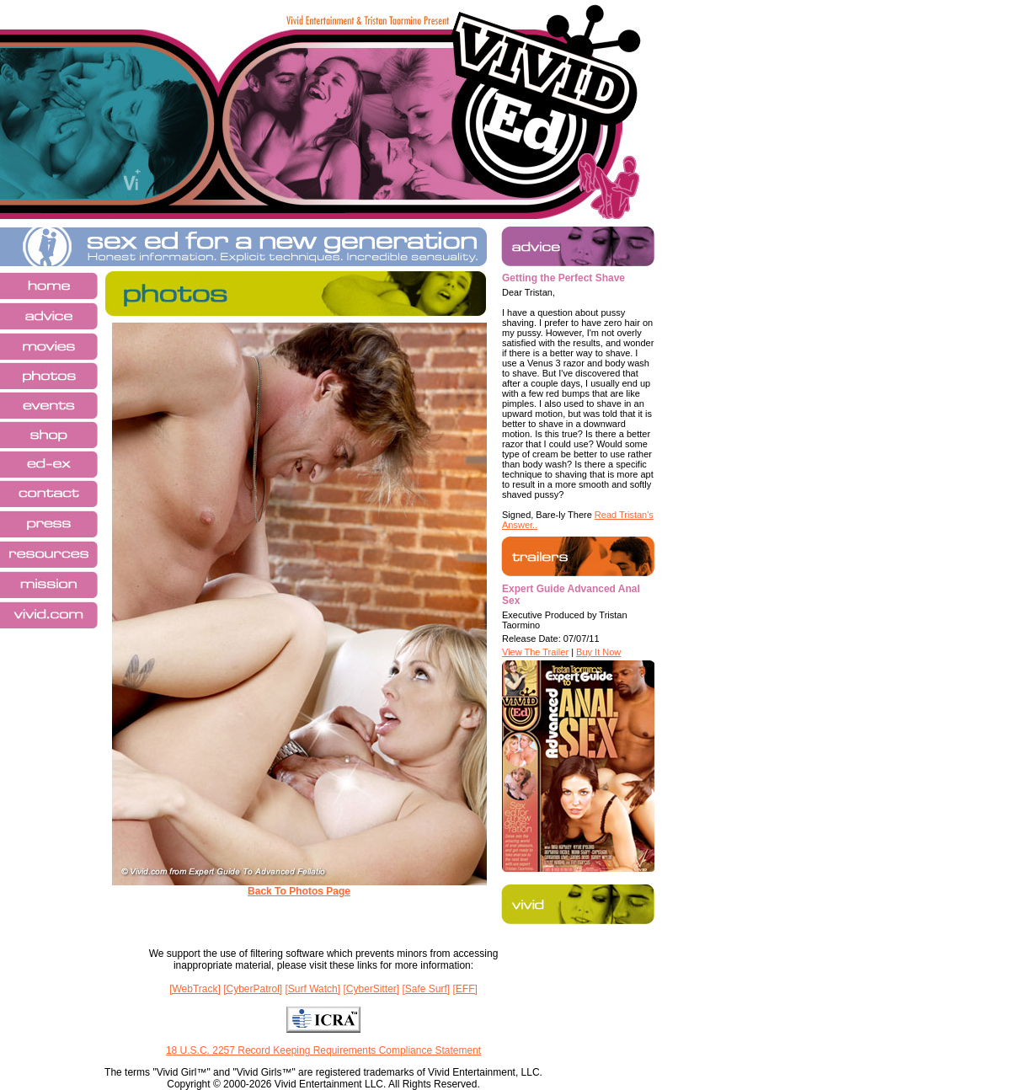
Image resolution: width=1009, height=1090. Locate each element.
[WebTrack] (195, 989)
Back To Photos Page (299, 891)
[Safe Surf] (426, 989)
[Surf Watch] (313, 989)
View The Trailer (535, 652)
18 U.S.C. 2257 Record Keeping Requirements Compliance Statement (323, 1050)
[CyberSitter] (371, 989)
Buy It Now (598, 652)
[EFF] (465, 989)
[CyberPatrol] (252, 989)
